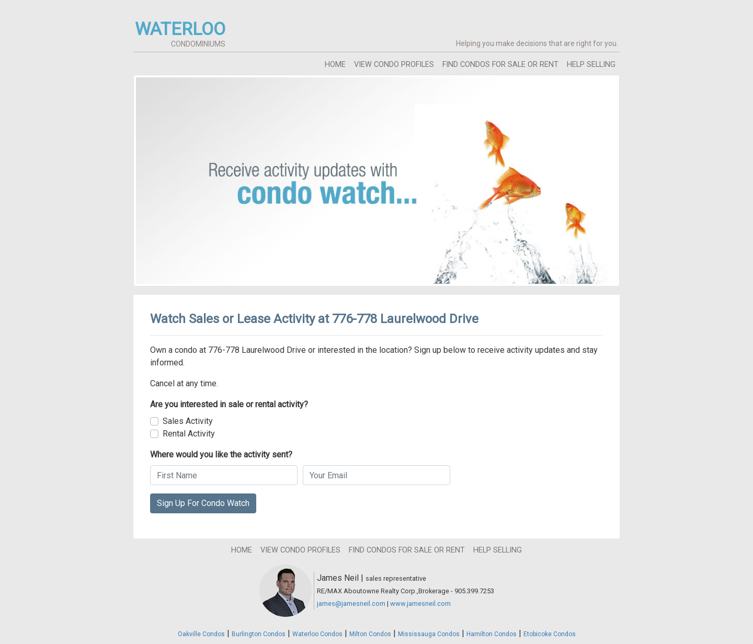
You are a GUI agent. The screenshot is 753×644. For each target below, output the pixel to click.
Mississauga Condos (429, 634)
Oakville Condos (201, 634)
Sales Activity (188, 421)
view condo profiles (394, 64)
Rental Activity (189, 434)
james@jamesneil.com (351, 603)
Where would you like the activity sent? (221, 454)
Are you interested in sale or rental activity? (229, 404)
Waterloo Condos (317, 634)
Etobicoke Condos (549, 634)
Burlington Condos (259, 634)
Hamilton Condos (491, 634)
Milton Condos (370, 634)
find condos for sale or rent (500, 64)
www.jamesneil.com (420, 603)
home (335, 64)
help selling (591, 64)
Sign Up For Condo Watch (203, 503)
